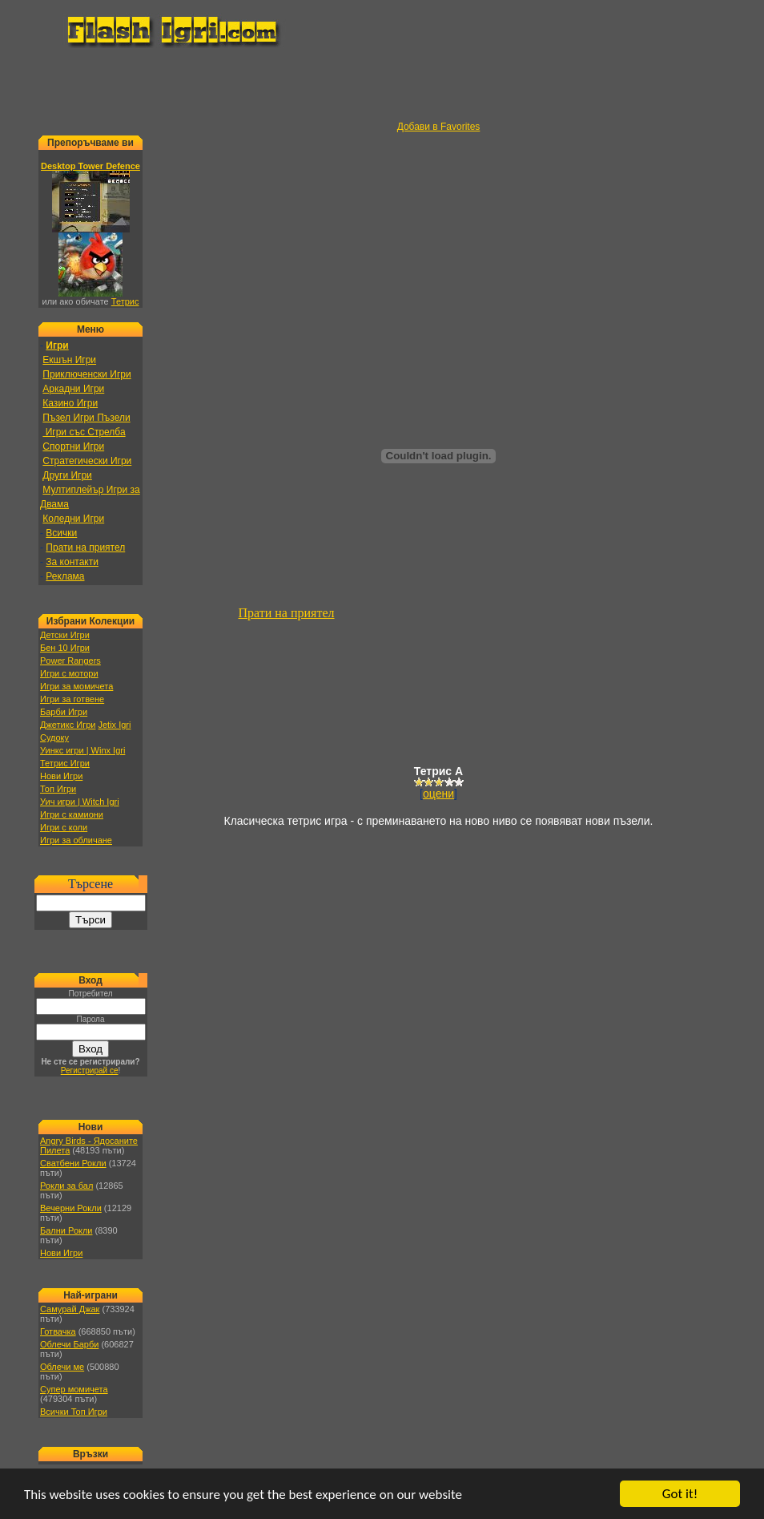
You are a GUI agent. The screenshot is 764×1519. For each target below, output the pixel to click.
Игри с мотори (69, 673)
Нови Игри (61, 776)
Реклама (65, 576)
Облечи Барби (69, 1344)
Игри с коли (63, 827)
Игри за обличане (76, 840)
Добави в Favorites (439, 126)
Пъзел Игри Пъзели (86, 417)
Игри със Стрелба (83, 432)
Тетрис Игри (65, 763)
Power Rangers (70, 660)
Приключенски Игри (86, 374)
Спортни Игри (73, 446)
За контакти (72, 562)
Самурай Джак (69, 1309)
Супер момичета (74, 1389)
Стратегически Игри (86, 461)
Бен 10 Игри (65, 647)
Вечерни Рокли (71, 1208)
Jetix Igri (114, 724)
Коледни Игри (73, 518)
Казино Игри (70, 403)
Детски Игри (65, 635)
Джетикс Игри (67, 724)
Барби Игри (63, 712)
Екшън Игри (69, 360)
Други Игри (66, 475)
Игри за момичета (76, 686)
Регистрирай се (90, 1070)
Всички (61, 533)
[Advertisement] (382, 85)
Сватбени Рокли (73, 1163)
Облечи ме (62, 1367)
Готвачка (58, 1331)
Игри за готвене (72, 699)
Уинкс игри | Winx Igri (82, 750)
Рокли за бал (66, 1185)
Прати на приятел (85, 547)
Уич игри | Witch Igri (79, 801)
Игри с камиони (71, 814)
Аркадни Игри (73, 388)
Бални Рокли (66, 1230)
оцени (438, 793)
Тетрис (125, 301)
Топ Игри (58, 789)
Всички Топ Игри (73, 1411)
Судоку (54, 737)
